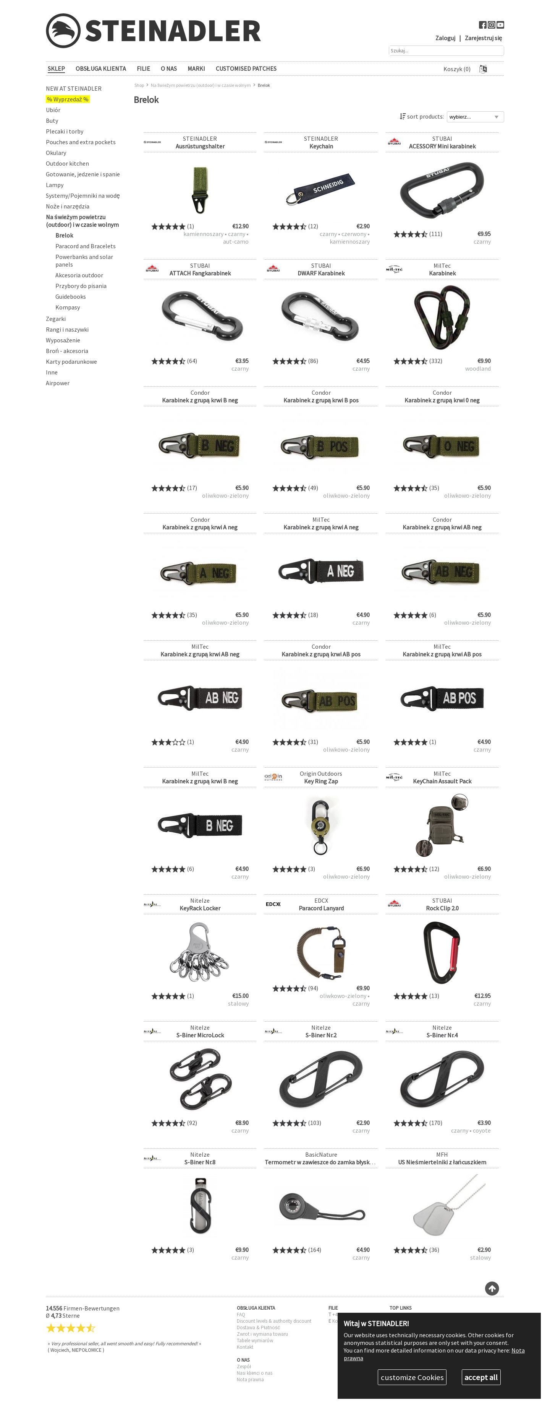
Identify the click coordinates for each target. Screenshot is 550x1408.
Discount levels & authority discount (274, 1321)
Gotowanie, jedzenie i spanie (83, 174)
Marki (196, 68)
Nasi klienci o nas (254, 1373)
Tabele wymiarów (255, 1340)
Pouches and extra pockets (81, 142)
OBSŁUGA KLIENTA (101, 68)
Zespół (244, 1366)
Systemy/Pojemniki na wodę (83, 195)
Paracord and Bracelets (85, 246)
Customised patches (246, 68)
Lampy (54, 185)
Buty (52, 120)
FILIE (143, 68)
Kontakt (245, 1347)
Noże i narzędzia (67, 206)
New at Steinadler (74, 88)
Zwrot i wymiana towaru (262, 1334)
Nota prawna (250, 1379)
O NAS (169, 68)
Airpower (58, 383)
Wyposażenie (63, 340)
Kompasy (67, 307)
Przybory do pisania (81, 286)
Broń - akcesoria (67, 351)
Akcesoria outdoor (79, 275)
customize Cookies (412, 1377)
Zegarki (56, 318)
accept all (481, 1377)
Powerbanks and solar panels (84, 260)
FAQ (241, 1314)
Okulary (56, 152)
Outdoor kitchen (67, 163)
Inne (52, 372)
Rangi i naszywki (67, 329)
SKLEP (56, 68)
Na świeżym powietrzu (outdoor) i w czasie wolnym (82, 220)
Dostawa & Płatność (258, 1327)
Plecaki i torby (64, 131)
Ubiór (53, 110)
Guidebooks (70, 296)
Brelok (64, 235)
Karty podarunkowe (71, 361)
